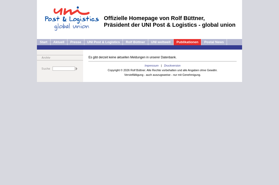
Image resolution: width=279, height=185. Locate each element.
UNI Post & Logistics (103, 42)
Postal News (214, 42)
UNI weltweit (161, 42)
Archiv (46, 57)
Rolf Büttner (135, 42)
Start (43, 42)
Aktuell (58, 42)
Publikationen (187, 42)
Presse (75, 42)
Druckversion (172, 65)
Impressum (151, 65)
